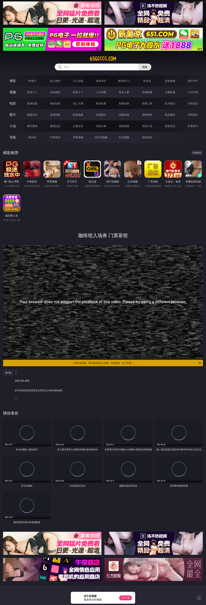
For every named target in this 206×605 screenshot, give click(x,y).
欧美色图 (78, 114)
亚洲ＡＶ (32, 92)
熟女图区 (170, 114)
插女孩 (32, 137)
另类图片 (193, 114)
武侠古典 (101, 126)
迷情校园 (124, 126)
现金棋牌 (170, 81)
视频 (12, 92)
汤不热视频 (101, 137)
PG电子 (32, 81)
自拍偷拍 (55, 92)
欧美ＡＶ (78, 92)
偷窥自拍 (32, 114)
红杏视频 (124, 137)
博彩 (12, 81)
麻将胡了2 (124, 81)
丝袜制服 (147, 92)
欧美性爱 (101, 103)
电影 (12, 103)
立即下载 (125, 597)
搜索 (144, 67)
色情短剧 (147, 137)
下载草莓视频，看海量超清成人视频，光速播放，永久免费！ (137, 363)
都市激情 (32, 126)
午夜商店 (55, 137)
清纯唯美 (147, 114)
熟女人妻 (124, 92)
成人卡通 (78, 103)
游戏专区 (101, 81)
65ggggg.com (103, 58)
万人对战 (78, 81)
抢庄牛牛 (193, 81)
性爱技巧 (193, 126)
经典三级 (147, 103)
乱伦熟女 (170, 103)
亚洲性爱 (32, 103)
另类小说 (147, 126)
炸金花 (147, 81)
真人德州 (55, 81)
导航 (12, 137)
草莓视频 (78, 137)
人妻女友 (78, 126)
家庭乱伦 (55, 126)
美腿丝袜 (124, 114)
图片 (12, 114)
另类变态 (193, 103)
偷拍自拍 (55, 103)
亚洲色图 (55, 114)
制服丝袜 (124, 103)
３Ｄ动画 (101, 92)
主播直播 (170, 92)
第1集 (8, 372)
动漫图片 (101, 114)
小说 (12, 126)
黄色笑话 (170, 126)
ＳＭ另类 (193, 92)
